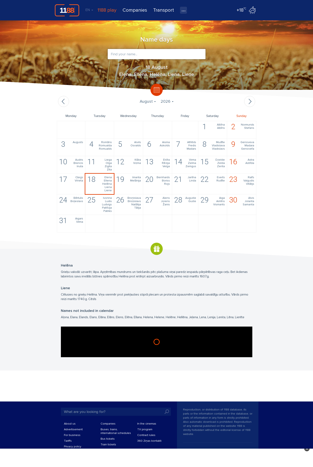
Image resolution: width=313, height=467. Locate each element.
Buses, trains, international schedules (116, 431)
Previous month (63, 101)
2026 (167, 101)
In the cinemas (146, 423)
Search (167, 412)
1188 (67, 10)
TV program (144, 429)
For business (72, 435)
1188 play (107, 10)
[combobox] (156, 54)
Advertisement (73, 429)
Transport (163, 10)
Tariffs (68, 441)
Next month (249, 101)
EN (89, 10)
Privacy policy (72, 446)
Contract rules (146, 435)
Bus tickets (108, 438)
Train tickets (108, 444)
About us (70, 423)
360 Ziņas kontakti (149, 441)
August (148, 101)
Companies (135, 10)
